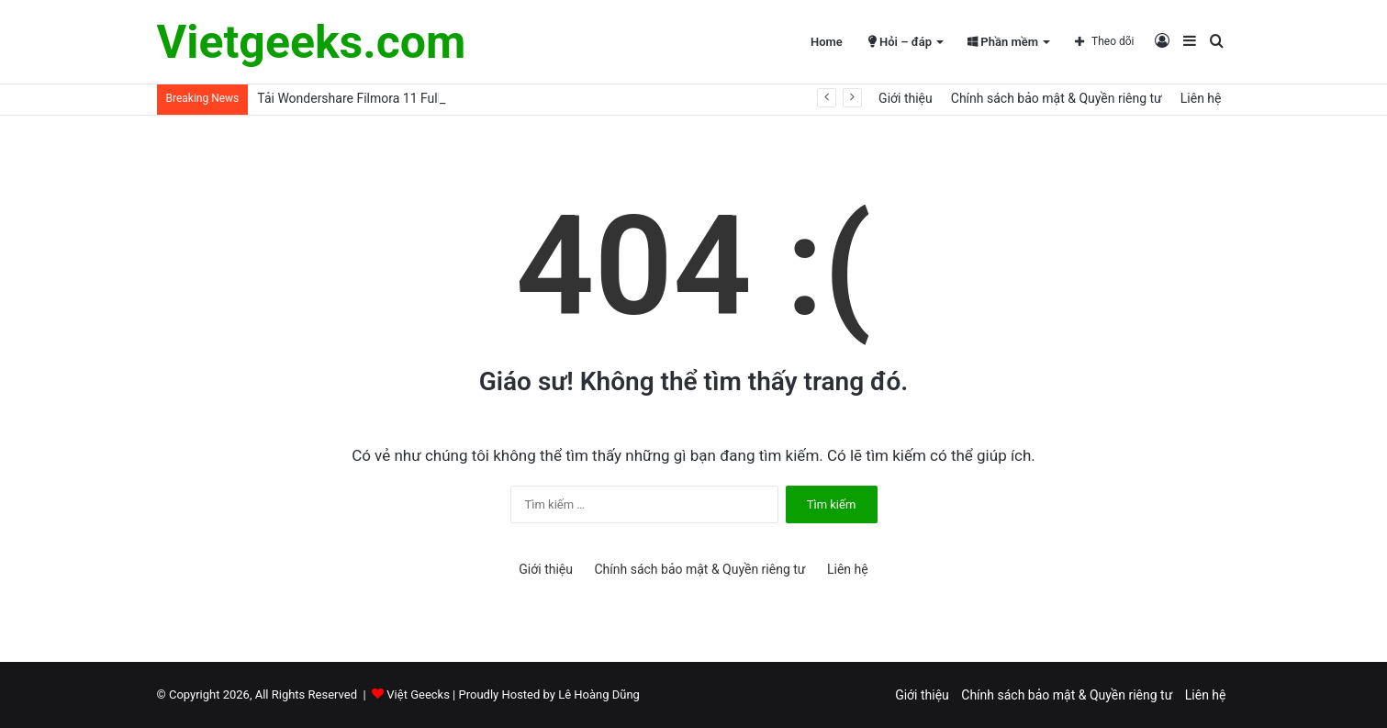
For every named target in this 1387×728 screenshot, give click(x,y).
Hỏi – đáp (900, 42)
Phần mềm (1003, 42)
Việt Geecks (418, 694)
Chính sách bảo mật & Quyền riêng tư (1056, 98)
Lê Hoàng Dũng (599, 694)
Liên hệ (1201, 98)
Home (827, 42)
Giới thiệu (905, 98)
